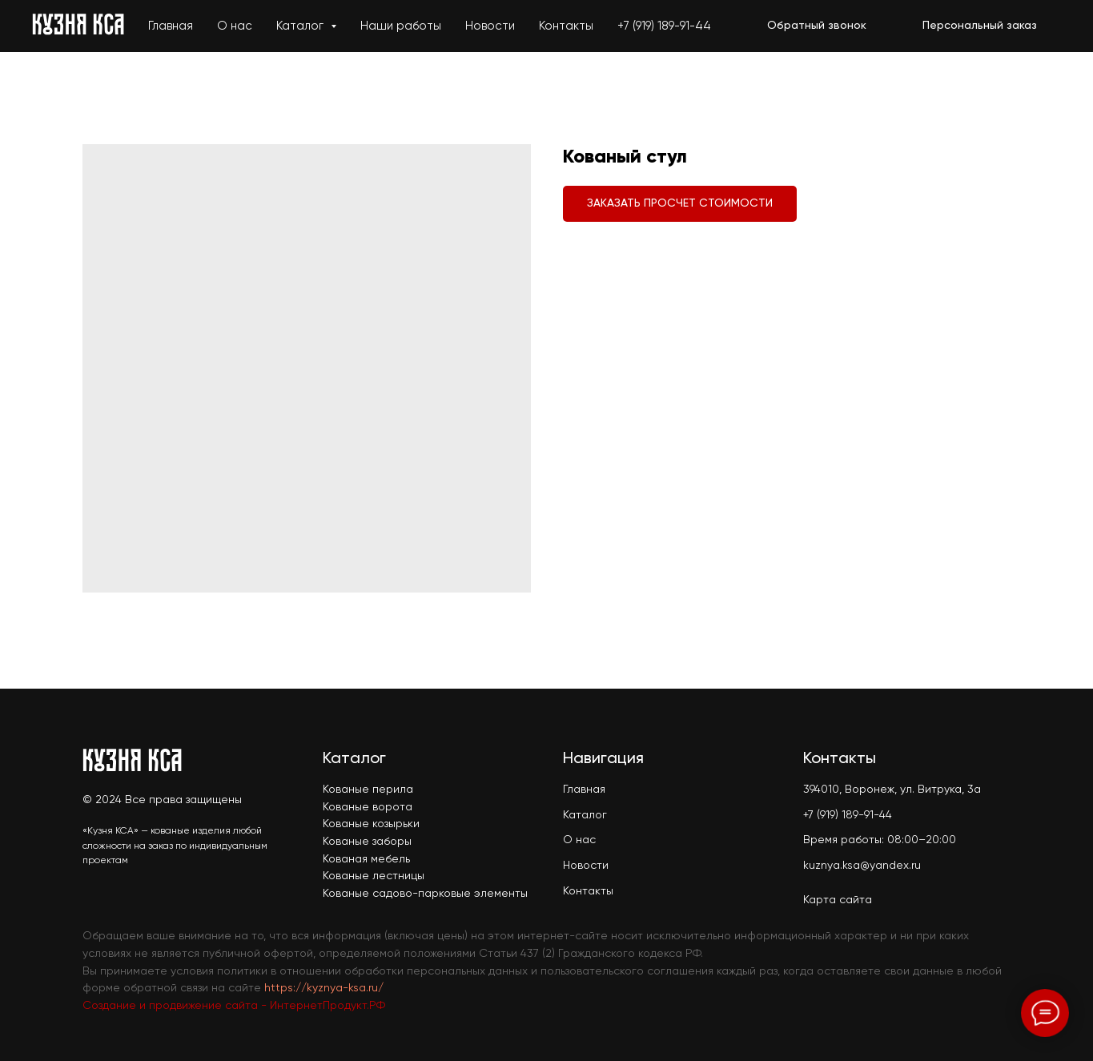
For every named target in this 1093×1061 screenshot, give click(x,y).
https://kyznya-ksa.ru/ (324, 988)
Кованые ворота (367, 807)
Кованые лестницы (373, 876)
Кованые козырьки (371, 824)
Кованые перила (368, 789)
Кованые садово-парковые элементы (425, 893)
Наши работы (400, 26)
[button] (816, 26)
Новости (490, 26)
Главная (170, 26)
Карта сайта (837, 900)
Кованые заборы (367, 841)
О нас (234, 26)
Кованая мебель (366, 859)
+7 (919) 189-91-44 (664, 26)
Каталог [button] (301, 26)
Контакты (566, 26)
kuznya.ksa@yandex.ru (862, 865)
